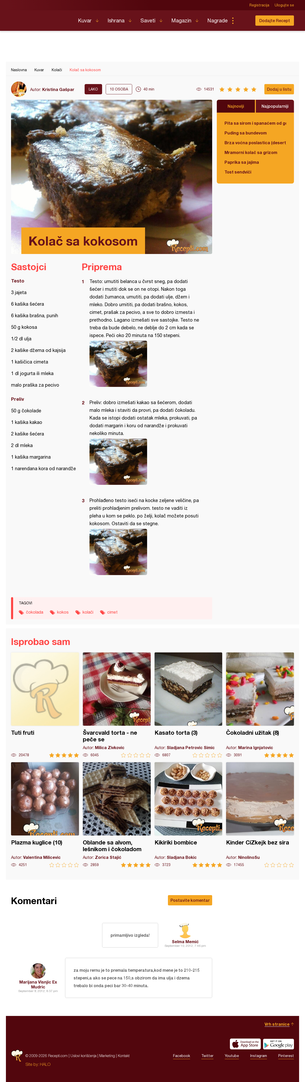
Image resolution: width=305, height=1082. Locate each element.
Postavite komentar (190, 900)
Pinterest (286, 1056)
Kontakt (124, 1055)
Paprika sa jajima (242, 162)
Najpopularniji (275, 106)
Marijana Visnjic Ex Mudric (38, 984)
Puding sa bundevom (246, 132)
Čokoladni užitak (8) (260, 705)
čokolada (34, 612)
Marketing (107, 1055)
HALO (45, 1064)
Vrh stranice (277, 1024)
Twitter (207, 1056)
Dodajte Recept (274, 20)
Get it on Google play (278, 1044)
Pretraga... (243, 20)
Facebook (181, 1056)
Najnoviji (236, 106)
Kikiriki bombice (188, 814)
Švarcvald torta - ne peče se (117, 705)
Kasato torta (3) (188, 705)
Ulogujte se (284, 5)
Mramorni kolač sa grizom (251, 152)
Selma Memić (185, 941)
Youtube (232, 1056)
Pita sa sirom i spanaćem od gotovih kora (255, 123)
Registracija (259, 5)
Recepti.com (40, 18)
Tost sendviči (238, 171)
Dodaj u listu (279, 89)
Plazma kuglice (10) (45, 814)
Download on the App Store (245, 1044)
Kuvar (85, 20)
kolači (88, 612)
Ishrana (115, 20)
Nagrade (217, 20)
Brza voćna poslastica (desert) (255, 142)
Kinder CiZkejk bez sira (260, 814)
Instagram (258, 1056)
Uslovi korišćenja (83, 1055)
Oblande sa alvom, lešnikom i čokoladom (117, 814)
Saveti (147, 20)
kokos (63, 612)
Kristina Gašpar (58, 89)
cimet (112, 612)
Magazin (181, 20)
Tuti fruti (45, 705)
